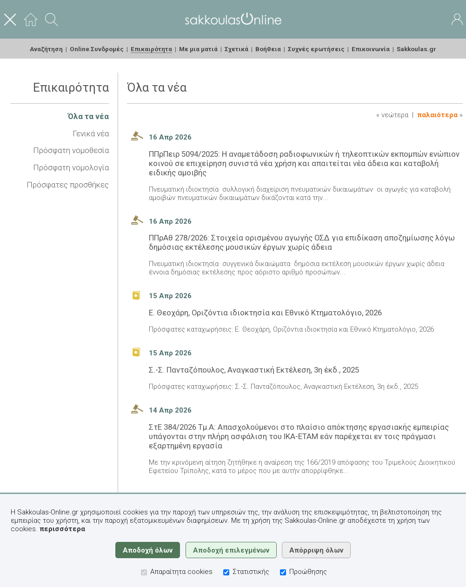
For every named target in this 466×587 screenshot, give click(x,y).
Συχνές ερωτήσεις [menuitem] (316, 49)
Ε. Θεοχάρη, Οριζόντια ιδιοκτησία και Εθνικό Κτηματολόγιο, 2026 (265, 312)
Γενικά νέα (91, 133)
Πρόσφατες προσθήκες (68, 184)
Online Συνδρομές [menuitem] (97, 49)
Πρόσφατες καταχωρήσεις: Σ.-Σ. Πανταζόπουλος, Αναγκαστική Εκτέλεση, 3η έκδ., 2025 (283, 386)
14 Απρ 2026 (170, 410)
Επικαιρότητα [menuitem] (151, 49)
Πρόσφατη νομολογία (71, 167)
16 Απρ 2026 (170, 137)
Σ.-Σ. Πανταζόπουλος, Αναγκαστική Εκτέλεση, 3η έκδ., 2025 (254, 369)
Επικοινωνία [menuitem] (371, 49)
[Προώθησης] (283, 572)
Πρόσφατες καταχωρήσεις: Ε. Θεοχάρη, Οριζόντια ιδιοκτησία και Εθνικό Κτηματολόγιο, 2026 (291, 329)
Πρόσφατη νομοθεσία (71, 150)
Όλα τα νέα (88, 116)
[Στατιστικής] (226, 572)
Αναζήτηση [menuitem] (46, 49)
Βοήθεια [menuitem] (268, 49)
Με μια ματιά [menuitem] (198, 49)
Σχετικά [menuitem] (236, 49)
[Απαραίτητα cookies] (144, 572)
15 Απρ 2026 (170, 296)
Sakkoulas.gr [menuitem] (416, 49)
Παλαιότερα (437, 115)
